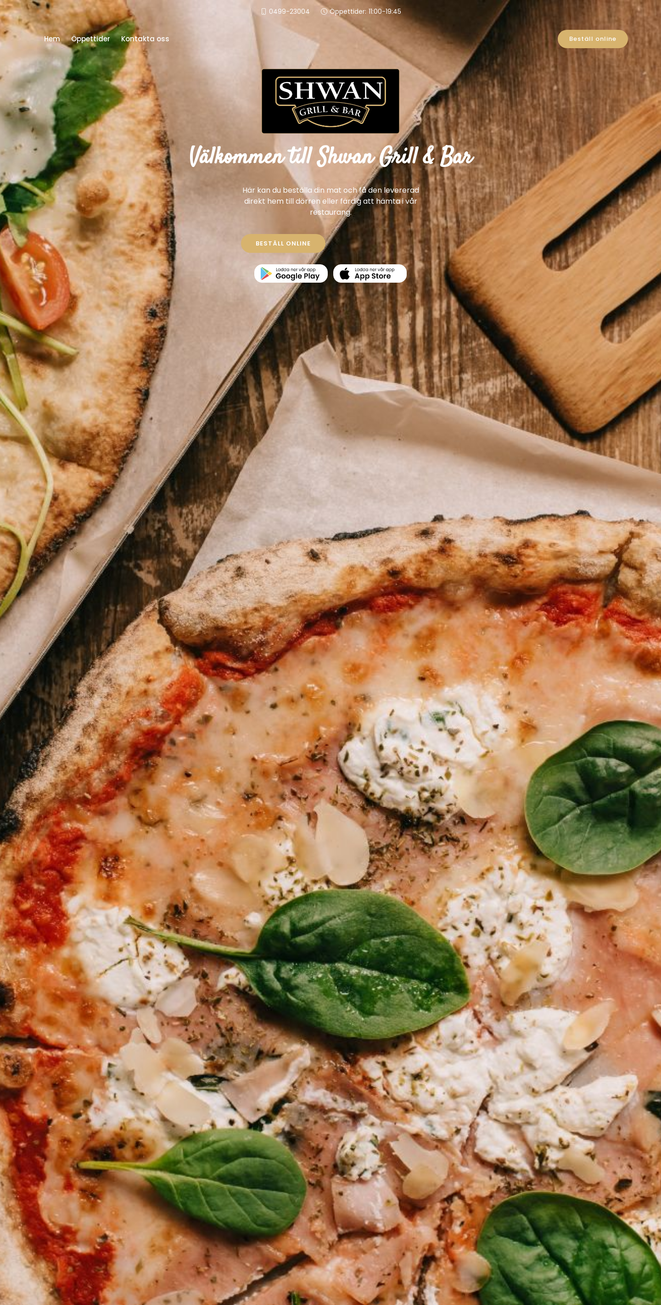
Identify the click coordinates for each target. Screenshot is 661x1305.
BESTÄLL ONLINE (283, 243)
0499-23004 (289, 11)
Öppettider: (365, 12)
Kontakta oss (145, 39)
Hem (52, 39)
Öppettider (90, 39)
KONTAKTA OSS (378, 243)
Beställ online (592, 38)
